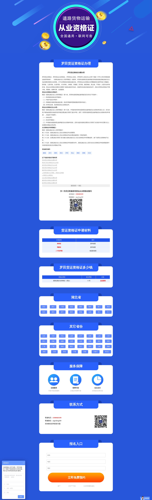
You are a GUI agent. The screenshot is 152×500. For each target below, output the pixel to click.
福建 (62, 341)
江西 (71, 341)
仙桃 (90, 312)
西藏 (108, 346)
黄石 (53, 306)
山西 (71, 336)
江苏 (108, 336)
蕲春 (78, 153)
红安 (89, 153)
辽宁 (80, 336)
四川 (80, 346)
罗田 (67, 153)
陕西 (44, 351)
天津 (53, 336)
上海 (99, 336)
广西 (53, 346)
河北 (62, 336)
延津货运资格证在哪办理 (49, 183)
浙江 (43, 341)
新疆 (84, 351)
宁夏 (74, 351)
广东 (43, 346)
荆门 (99, 306)
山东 (80, 341)
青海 (64, 351)
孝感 (108, 306)
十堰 (62, 306)
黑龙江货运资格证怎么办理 (50, 162)
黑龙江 (107, 351)
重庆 (71, 346)
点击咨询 (103, 280)
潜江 (99, 312)
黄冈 (53, 312)
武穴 (50, 153)
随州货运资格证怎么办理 (49, 170)
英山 (72, 153)
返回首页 (73, 185)
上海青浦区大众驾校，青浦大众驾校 (53, 173)
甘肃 (54, 351)
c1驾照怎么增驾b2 (47, 175)
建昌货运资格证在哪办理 (49, 180)
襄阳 (80, 306)
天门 (108, 312)
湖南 (108, 341)
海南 (62, 346)
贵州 (90, 346)
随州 (71, 312)
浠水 (61, 153)
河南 (90, 341)
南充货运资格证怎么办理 (49, 165)
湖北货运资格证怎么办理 (49, 167)
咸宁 (62, 312)
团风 (55, 153)
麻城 (44, 153)
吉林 (90, 336)
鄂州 (90, 306)
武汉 (43, 306)
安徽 (53, 341)
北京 (43, 336)
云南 (99, 346)
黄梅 (83, 153)
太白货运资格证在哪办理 (49, 178)
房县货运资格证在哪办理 (49, 160)
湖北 (79, 185)
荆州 (43, 312)
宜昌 (71, 306)
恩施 (80, 312)
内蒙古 (96, 351)
